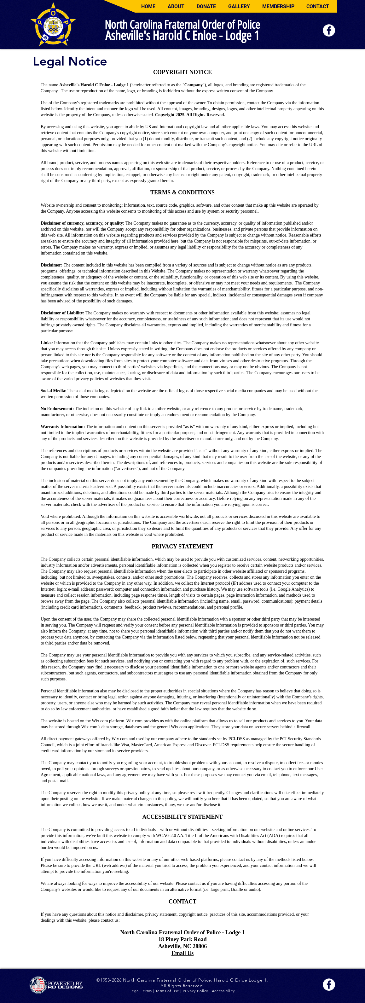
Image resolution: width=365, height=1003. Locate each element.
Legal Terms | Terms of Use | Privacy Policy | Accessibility (182, 991)
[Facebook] (329, 30)
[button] (175, 6)
